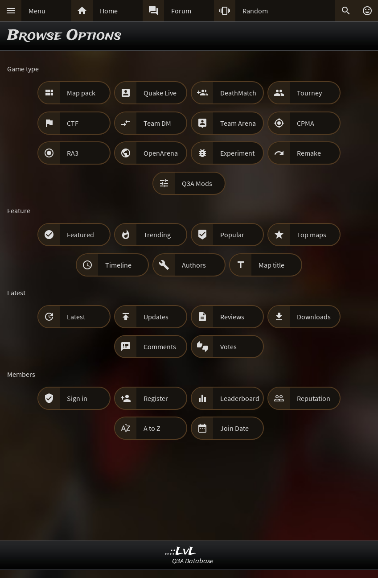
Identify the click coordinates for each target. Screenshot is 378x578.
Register (156, 398)
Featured (80, 234)
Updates (156, 316)
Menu (37, 10)
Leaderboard (239, 398)
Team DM (157, 123)
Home (109, 10)
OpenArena (161, 153)
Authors (194, 264)
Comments (160, 346)
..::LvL (181, 551)
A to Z (152, 428)
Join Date (234, 428)
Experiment (237, 153)
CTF (72, 123)
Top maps (311, 234)
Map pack (81, 92)
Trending (157, 234)
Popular (232, 234)
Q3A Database (193, 560)
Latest (76, 316)
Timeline (118, 264)
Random (255, 10)
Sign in (77, 398)
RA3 (72, 153)
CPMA (305, 123)
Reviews (232, 316)
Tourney (309, 92)
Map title (271, 264)
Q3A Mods (197, 183)
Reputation (313, 398)
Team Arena (238, 123)
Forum (181, 10)
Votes (228, 346)
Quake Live (160, 92)
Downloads (314, 316)
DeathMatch (238, 92)
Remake (309, 153)
